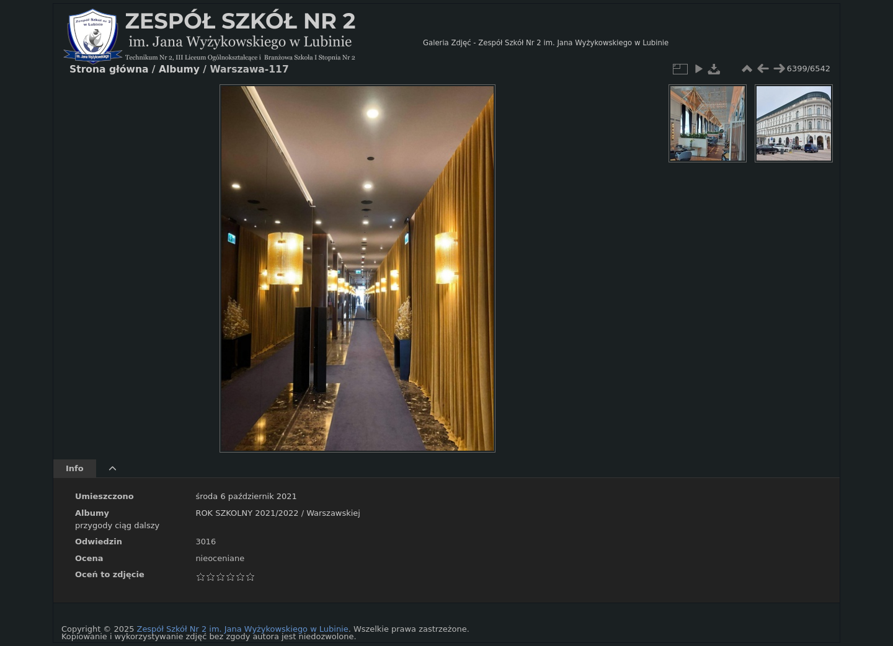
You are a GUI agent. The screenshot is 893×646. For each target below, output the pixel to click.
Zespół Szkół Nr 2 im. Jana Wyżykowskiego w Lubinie (243, 629)
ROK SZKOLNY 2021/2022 (246, 513)
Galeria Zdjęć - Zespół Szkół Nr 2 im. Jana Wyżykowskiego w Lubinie (546, 42)
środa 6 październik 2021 (245, 496)
